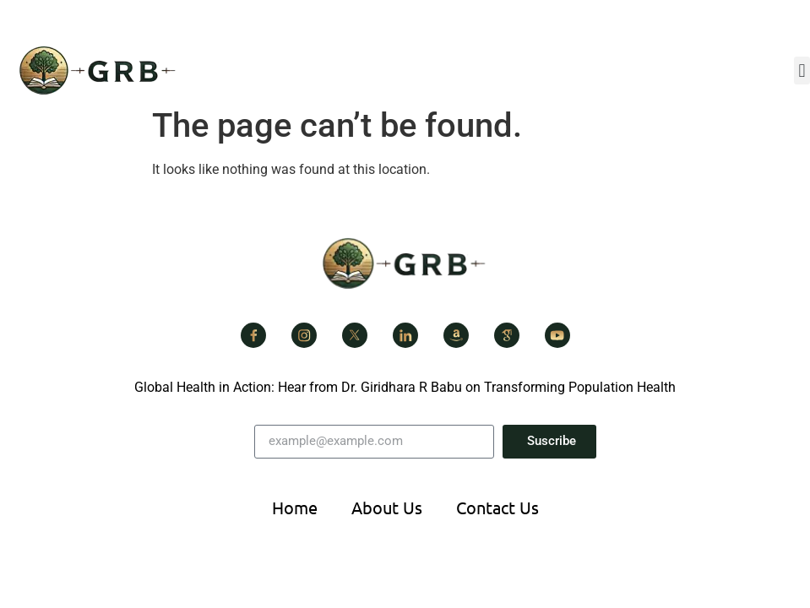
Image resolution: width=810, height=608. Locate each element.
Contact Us (497, 507)
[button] (802, 70)
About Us (386, 507)
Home (295, 507)
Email (271, 418)
